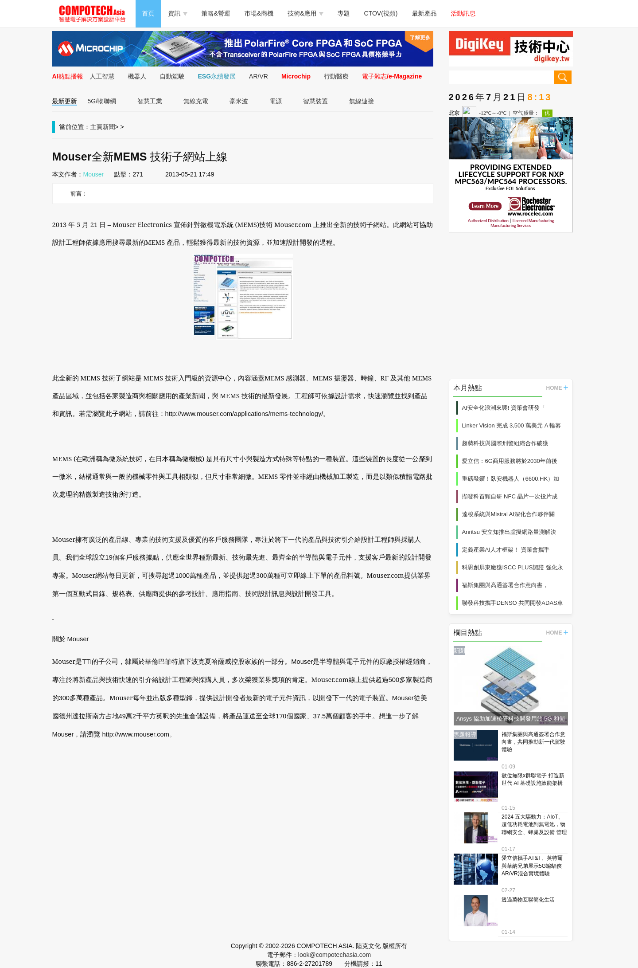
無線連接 (361, 101)
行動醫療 (336, 76)
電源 (275, 101)
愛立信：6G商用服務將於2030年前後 (509, 461)
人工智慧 (102, 76)
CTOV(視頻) (381, 13)
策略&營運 (216, 13)
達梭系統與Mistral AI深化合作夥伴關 (508, 514)
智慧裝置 (315, 101)
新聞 (109, 126)
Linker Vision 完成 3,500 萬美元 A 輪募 (511, 425)
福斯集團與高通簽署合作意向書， (505, 585)
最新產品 (424, 13)
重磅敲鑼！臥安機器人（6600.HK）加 (511, 478)
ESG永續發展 (217, 76)
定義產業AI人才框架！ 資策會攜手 (506, 549)
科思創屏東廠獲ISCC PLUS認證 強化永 (512, 567)
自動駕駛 (172, 76)
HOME (557, 388)
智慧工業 (149, 101)
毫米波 (239, 101)
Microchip (296, 76)
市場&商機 (259, 13)
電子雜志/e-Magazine (392, 76)
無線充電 (195, 101)
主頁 (96, 126)
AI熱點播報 (67, 76)
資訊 (177, 13)
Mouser (93, 174)
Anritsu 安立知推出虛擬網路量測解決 (509, 532)
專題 (344, 13)
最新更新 (64, 101)
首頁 (148, 13)
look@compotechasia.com (334, 954)
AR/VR (258, 76)
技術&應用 (305, 13)
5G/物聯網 (102, 101)
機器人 (137, 76)
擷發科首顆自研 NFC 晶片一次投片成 (510, 496)
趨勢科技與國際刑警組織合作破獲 (505, 443)
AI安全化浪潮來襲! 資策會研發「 (504, 407)
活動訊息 (463, 13)
